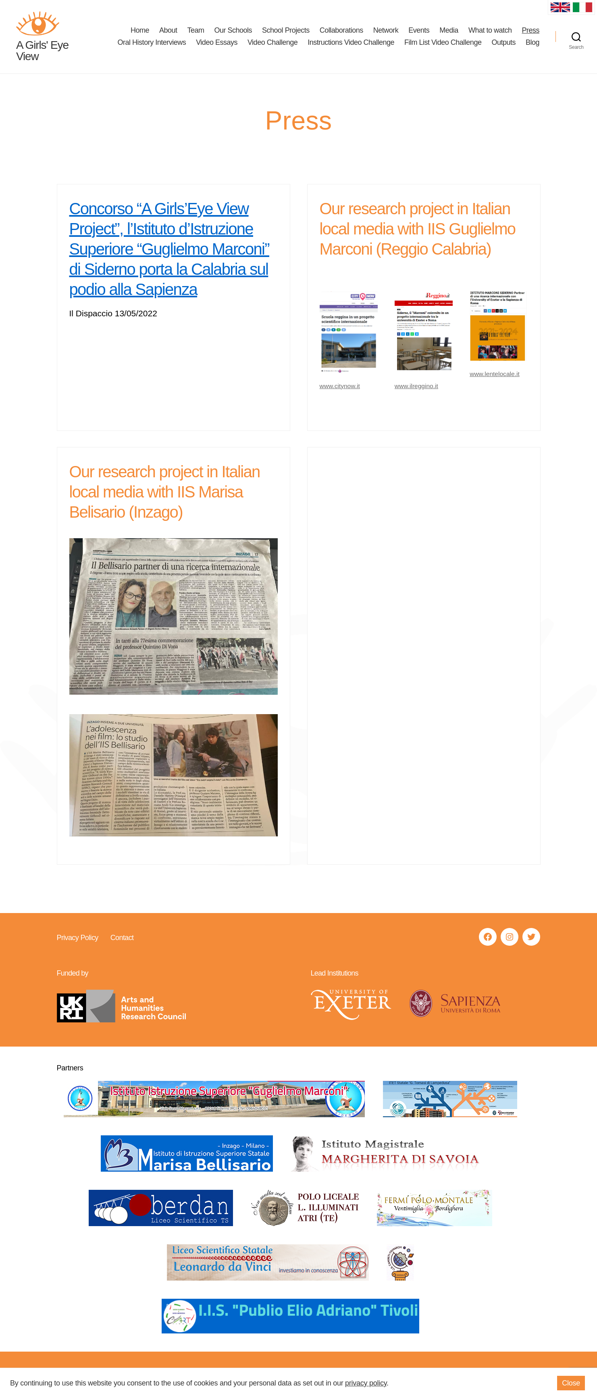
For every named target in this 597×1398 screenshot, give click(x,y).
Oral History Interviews (152, 43)
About (168, 31)
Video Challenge (272, 43)
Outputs (503, 43)
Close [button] (571, 1383)
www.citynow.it (340, 386)
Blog (532, 43)
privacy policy (366, 1383)
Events (418, 31)
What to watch (490, 31)
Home (140, 31)
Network (386, 31)
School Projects (286, 31)
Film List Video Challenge (442, 43)
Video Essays (216, 43)
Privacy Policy (77, 938)
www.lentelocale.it (495, 374)
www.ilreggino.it (417, 386)
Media (448, 31)
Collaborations (341, 31)
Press (530, 31)
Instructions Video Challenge (351, 43)
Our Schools (233, 31)
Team (195, 31)
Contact (121, 938)
